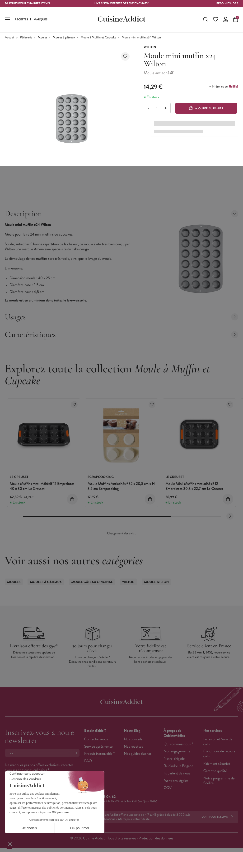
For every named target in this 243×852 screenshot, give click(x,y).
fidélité (233, 86)
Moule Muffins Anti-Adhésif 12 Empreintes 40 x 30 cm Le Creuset (42, 486)
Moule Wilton (156, 582)
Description (121, 213)
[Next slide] (230, 516)
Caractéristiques (121, 334)
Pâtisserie (26, 37)
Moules (42, 37)
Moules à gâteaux (64, 37)
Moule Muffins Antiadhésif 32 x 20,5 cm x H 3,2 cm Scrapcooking (121, 486)
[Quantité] (157, 108)
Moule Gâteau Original (92, 582)
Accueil (9, 37)
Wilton (128, 582)
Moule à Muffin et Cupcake (98, 37)
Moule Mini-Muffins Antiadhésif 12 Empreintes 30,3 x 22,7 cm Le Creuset (194, 486)
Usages (121, 317)
